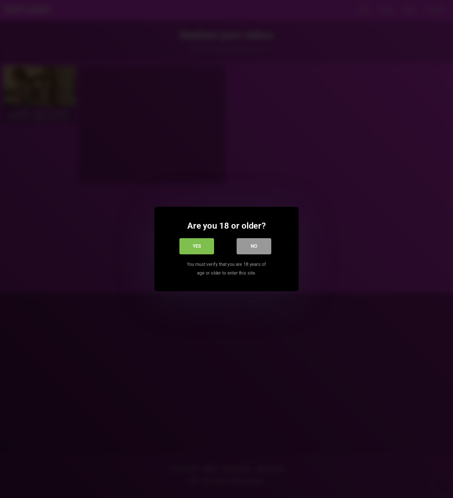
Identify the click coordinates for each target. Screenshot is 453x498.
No (254, 246)
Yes (197, 246)
